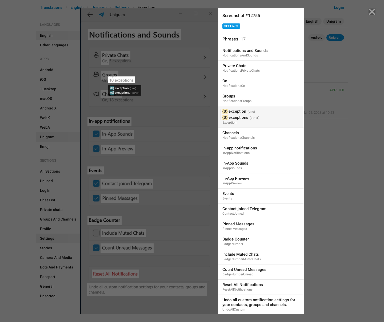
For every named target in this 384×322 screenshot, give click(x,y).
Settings (231, 26)
